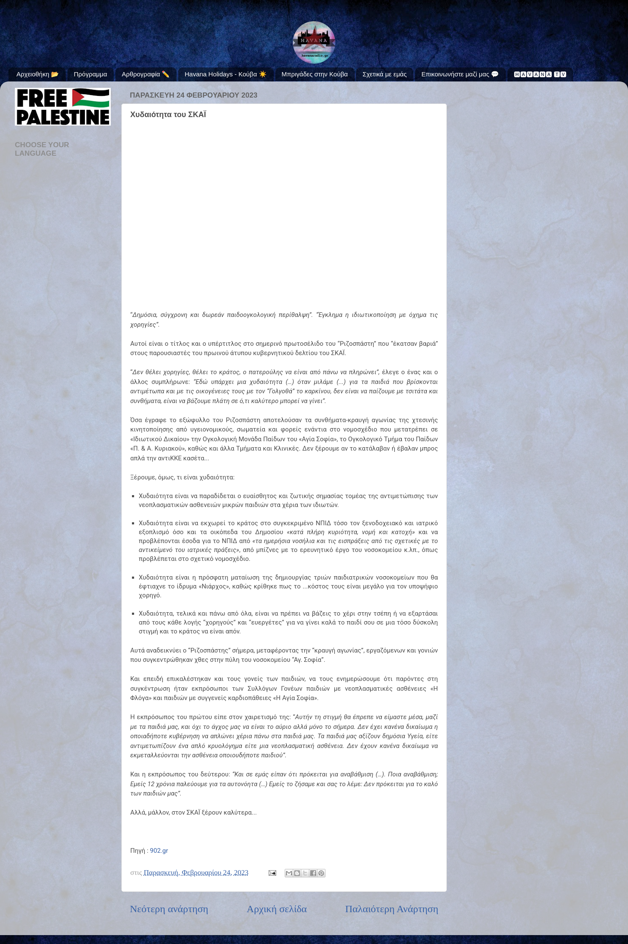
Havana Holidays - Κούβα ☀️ (226, 74)
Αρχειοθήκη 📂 (38, 74)
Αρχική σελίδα (277, 908)
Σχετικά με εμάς (384, 74)
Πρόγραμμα (90, 74)
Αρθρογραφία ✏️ (146, 74)
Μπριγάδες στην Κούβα (315, 74)
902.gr (159, 850)
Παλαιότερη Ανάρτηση (391, 908)
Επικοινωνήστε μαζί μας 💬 (460, 74)
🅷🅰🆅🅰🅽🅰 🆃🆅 (540, 74)
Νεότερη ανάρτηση (169, 908)
